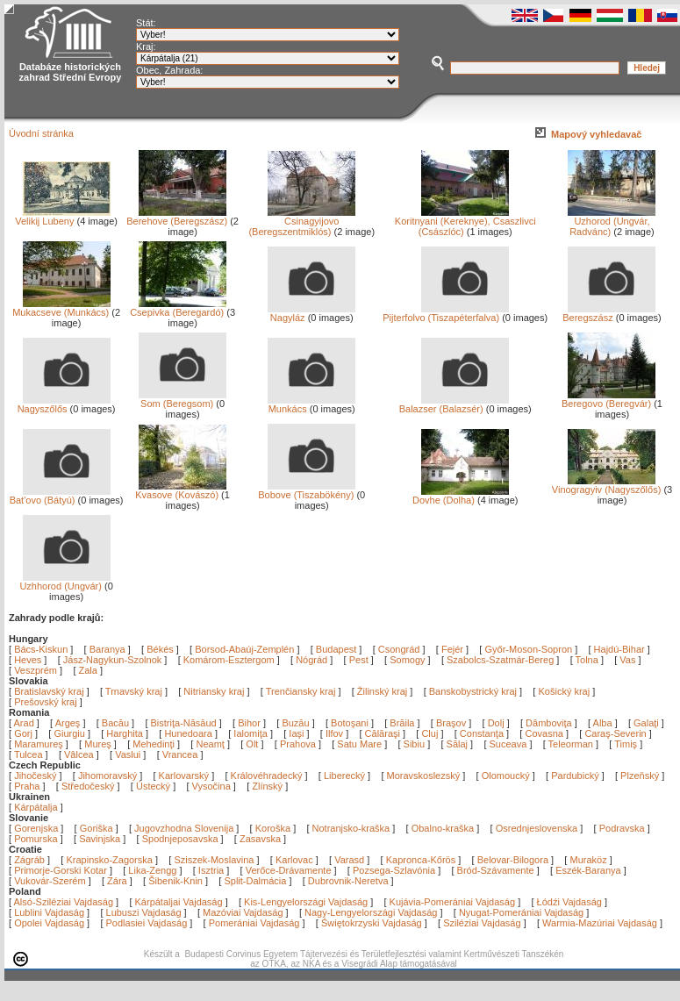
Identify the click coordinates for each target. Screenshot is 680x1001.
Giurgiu (71, 733)
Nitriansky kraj (213, 691)
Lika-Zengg (152, 870)
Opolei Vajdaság (49, 923)
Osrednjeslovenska (537, 828)
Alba (604, 723)
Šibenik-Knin (175, 881)
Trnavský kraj (135, 691)
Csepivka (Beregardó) (178, 308)
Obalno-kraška (443, 828)
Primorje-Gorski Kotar (60, 870)
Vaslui (129, 754)
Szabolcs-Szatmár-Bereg (500, 659)
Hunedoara (189, 733)
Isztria (211, 870)
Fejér (452, 649)
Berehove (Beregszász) (176, 216)
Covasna (545, 733)
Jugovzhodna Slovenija (183, 828)
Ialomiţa (251, 733)
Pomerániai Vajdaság (254, 923)
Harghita (126, 733)
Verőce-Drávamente (289, 870)
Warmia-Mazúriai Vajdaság (599, 923)
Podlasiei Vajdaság (147, 923)
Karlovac (294, 859)
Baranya (107, 649)
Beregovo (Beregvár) (608, 399)
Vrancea (181, 754)
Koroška (272, 828)
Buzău (296, 723)
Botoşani (351, 723)
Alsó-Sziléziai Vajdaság (64, 902)
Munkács (311, 404)
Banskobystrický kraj (473, 691)
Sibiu (416, 744)
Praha (26, 786)
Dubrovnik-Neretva (348, 881)
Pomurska (37, 838)
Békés (160, 649)
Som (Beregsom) (182, 399)
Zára (117, 881)
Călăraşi (384, 733)
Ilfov (336, 733)
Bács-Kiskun (41, 649)
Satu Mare (360, 744)
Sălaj (459, 744)
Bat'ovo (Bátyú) (60, 495)
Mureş (99, 744)
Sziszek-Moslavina (214, 859)
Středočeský (88, 786)
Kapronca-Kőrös (421, 859)
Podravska (622, 828)
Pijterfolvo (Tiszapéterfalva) (446, 313)
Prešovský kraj (45, 702)
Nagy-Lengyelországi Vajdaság (370, 912)
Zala (88, 670)
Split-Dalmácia (255, 881)
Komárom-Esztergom (229, 659)
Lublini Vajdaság (49, 912)
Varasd (349, 859)
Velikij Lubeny (62, 216)
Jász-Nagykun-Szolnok (112, 659)
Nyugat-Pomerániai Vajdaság (521, 912)
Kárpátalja (36, 807)
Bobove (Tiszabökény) (306, 490)
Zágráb (30, 859)
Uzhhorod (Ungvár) (64, 581)
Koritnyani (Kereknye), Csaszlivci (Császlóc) (465, 222)
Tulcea (30, 754)
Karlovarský (184, 775)
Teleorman (572, 744)
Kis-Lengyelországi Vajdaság (306, 902)
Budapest (336, 649)
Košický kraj (564, 691)
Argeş (69, 723)
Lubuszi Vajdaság (144, 912)
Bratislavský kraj (48, 691)
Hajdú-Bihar (619, 649)
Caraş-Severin (616, 733)
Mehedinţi (154, 744)
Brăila (403, 723)
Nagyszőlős (64, 404)
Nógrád (311, 659)
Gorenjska (36, 828)
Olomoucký (506, 775)
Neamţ (211, 744)
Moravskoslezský (424, 775)
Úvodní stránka (41, 133)
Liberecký (344, 775)
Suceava (510, 744)
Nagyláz (311, 313)
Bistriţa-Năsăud (185, 723)
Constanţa (483, 733)
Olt (253, 744)
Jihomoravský (107, 775)
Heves (27, 659)
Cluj (430, 733)
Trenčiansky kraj (301, 691)
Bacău (117, 723)
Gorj (24, 733)
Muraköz (587, 859)
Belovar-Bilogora (512, 859)
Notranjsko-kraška (351, 828)
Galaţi (647, 723)
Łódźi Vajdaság (569, 902)
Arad (25, 723)
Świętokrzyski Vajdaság (371, 923)
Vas (627, 659)
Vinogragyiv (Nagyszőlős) (607, 485)
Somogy (407, 659)
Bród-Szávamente (495, 870)
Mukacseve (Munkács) (61, 308)
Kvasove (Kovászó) (180, 490)
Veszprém (35, 670)
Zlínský (267, 786)
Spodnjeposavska (180, 838)
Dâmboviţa (550, 723)
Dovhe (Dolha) (460, 495)
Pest (359, 659)
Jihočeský (35, 775)
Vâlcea (80, 754)
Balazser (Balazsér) (454, 404)
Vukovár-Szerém (50, 881)
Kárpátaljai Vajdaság (179, 902)
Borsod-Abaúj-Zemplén (244, 649)
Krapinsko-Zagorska (109, 859)
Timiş (627, 744)
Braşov (452, 723)
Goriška (96, 828)
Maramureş (40, 744)
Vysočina (211, 786)
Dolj (497, 723)
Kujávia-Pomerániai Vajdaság (453, 902)
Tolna (587, 659)
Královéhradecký (267, 775)
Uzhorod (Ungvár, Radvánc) (611, 222)
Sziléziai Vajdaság (481, 923)
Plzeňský (639, 775)
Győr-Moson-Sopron (528, 649)
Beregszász (608, 313)
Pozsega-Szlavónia (394, 870)
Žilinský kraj (384, 691)
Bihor (250, 723)
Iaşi (297, 733)
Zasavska (260, 838)
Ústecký (153, 786)
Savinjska (99, 838)
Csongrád (399, 649)
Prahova (299, 744)
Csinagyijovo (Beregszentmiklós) (301, 222)
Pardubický (574, 775)
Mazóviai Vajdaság (243, 912)
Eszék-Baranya (588, 870)
